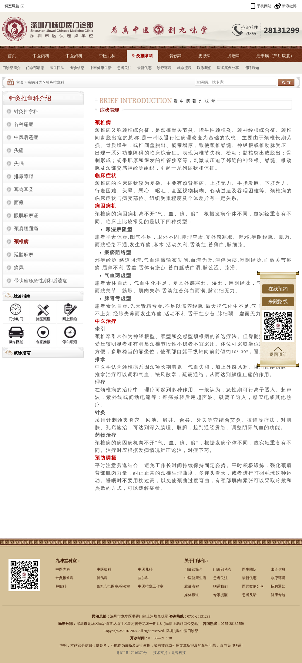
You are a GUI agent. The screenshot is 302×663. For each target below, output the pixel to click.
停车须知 (70, 335)
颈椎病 (21, 241)
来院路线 (278, 301)
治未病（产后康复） (275, 56)
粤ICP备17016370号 (131, 653)
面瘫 (19, 202)
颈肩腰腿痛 (26, 228)
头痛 (19, 150)
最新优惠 (144, 68)
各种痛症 (23, 124)
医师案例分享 (228, 68)
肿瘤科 (233, 56)
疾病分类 (35, 82)
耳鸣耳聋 (23, 189)
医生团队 (57, 68)
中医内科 (40, 56)
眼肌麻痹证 (26, 215)
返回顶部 (278, 352)
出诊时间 (16, 312)
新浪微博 (289, 6)
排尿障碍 (23, 176)
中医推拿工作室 (150, 586)
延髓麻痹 (23, 254)
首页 (12, 56)
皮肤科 (204, 56)
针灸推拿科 (142, 56)
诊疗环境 (164, 68)
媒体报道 (191, 595)
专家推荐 (43, 335)
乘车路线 (16, 335)
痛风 (19, 267)
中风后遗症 (26, 137)
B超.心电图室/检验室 (113, 586)
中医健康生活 (101, 68)
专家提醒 (220, 595)
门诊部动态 (35, 68)
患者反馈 (249, 595)
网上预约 (70, 312)
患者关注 (124, 68)
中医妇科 (73, 56)
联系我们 (204, 68)
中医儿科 (107, 56)
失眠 (19, 163)
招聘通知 (251, 68)
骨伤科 (175, 56)
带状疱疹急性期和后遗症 (40, 280)
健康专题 (278, 595)
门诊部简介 (11, 68)
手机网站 (264, 6)
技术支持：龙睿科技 (169, 653)
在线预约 (278, 288)
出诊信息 (77, 68)
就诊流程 (184, 68)
